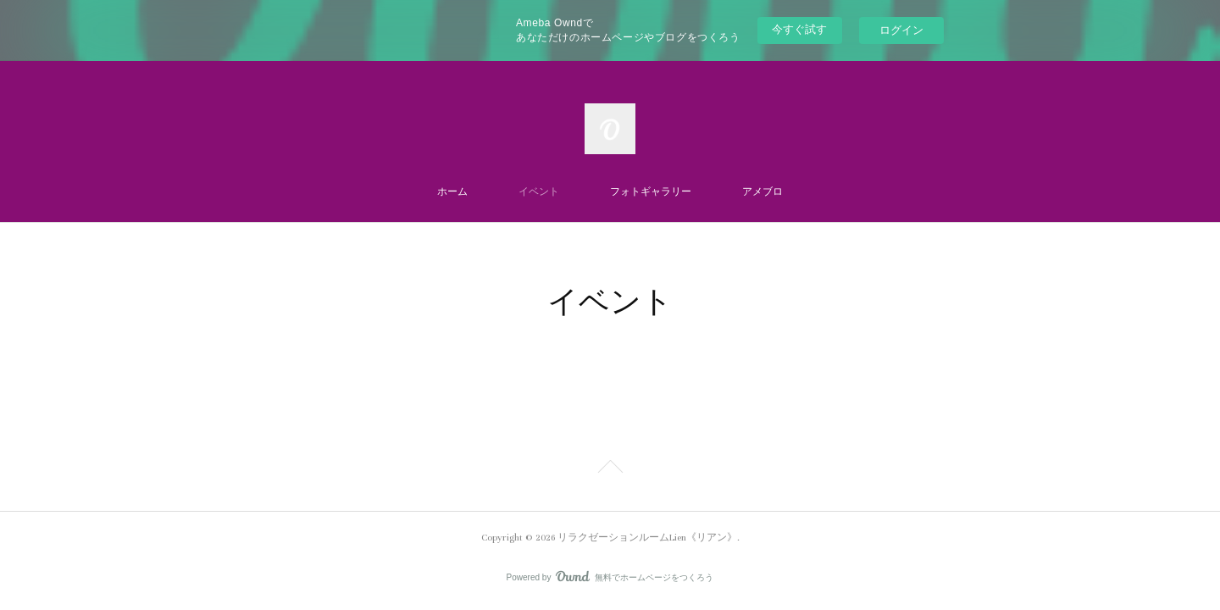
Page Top (610, 469)
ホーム (452, 191)
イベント (538, 191)
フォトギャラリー (650, 191)
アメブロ (762, 191)
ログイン (901, 30)
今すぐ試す (799, 29)
